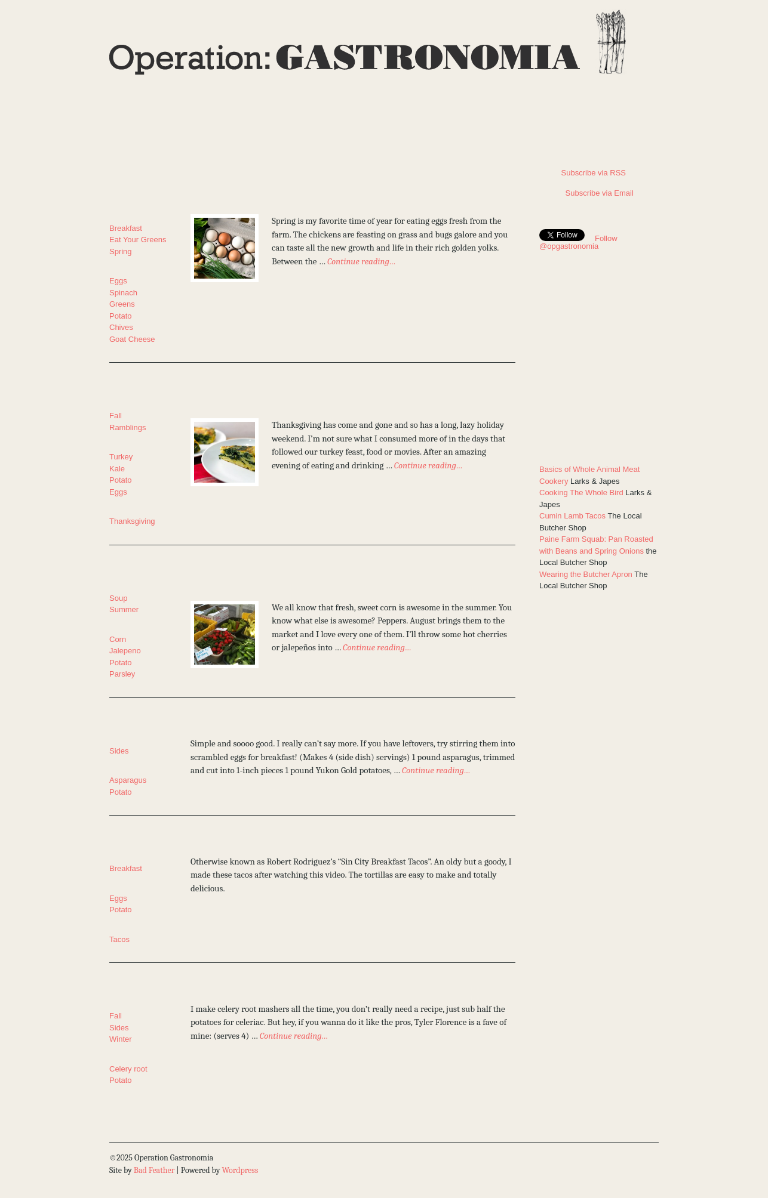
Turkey (121, 456)
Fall (115, 415)
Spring (120, 251)
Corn (117, 639)
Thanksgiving (132, 521)
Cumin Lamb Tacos (572, 515)
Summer (124, 609)
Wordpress (240, 1170)
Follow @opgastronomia (578, 242)
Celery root (128, 1068)
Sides (119, 750)
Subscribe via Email (586, 193)
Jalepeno (125, 650)
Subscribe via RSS (582, 172)
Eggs (118, 280)
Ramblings (127, 427)
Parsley (122, 673)
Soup (118, 598)
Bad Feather (154, 1170)
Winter (120, 1039)
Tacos (119, 939)
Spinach (123, 292)
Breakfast (125, 228)
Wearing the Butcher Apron (585, 574)
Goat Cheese (132, 339)
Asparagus (127, 780)
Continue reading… (361, 261)
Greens (122, 304)
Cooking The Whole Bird (581, 492)
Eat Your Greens (137, 239)
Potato (120, 315)
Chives (121, 327)
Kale (117, 468)
